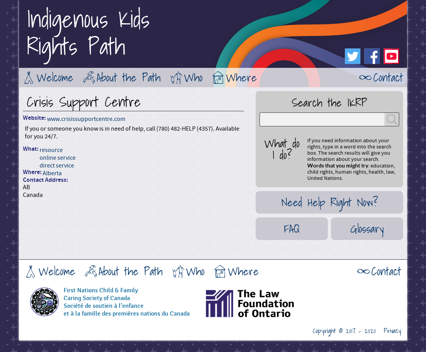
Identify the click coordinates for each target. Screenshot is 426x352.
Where (241, 77)
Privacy (392, 331)
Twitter (352, 56)
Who (193, 77)
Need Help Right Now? (329, 202)
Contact (388, 77)
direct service (57, 165)
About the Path (129, 77)
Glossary (367, 228)
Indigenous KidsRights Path (88, 33)
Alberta (52, 173)
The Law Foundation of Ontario (269, 306)
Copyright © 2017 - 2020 (344, 331)
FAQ (292, 228)
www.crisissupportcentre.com (86, 119)
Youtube (391, 56)
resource (51, 150)
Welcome (54, 77)
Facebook (372, 56)
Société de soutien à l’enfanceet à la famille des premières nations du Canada (127, 309)
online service (58, 158)
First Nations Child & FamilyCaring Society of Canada (101, 294)
